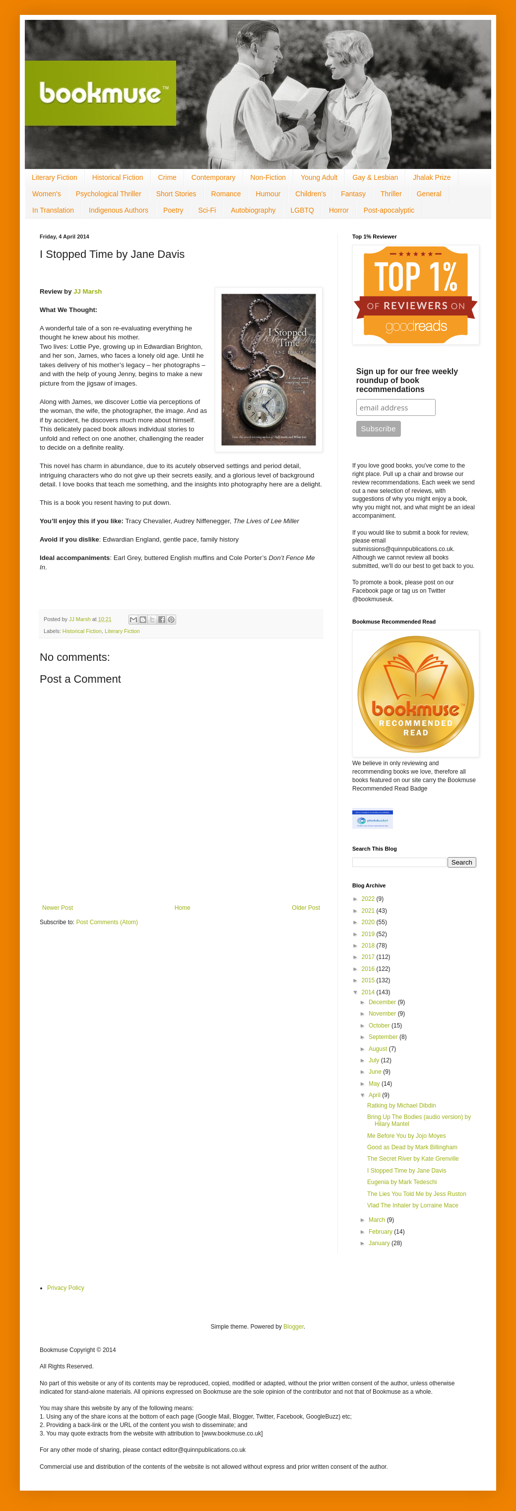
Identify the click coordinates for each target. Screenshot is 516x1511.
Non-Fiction (268, 177)
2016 (369, 968)
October (380, 1025)
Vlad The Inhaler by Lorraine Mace (412, 1205)
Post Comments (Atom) (107, 922)
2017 (369, 957)
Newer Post (57, 907)
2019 (369, 934)
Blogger (293, 1326)
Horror (339, 210)
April (375, 1095)
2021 (369, 910)
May (375, 1083)
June (376, 1071)
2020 (369, 922)
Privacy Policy (65, 1287)
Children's (310, 194)
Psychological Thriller (108, 194)
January (380, 1243)
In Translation (53, 210)
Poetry (173, 210)
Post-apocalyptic (389, 210)
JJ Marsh (87, 291)
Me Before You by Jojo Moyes (406, 1135)
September (384, 1037)
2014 (369, 992)
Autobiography (253, 210)
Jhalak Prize (432, 177)
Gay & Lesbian (375, 177)
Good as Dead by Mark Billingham (412, 1147)
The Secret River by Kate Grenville (413, 1158)
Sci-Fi (207, 210)
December (383, 1002)
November (383, 1013)
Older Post (306, 907)
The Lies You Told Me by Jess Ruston (416, 1194)
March (378, 1219)
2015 (369, 980)
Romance (226, 194)
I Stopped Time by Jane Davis (406, 1170)
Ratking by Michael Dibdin (401, 1105)
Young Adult (319, 177)
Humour (268, 194)
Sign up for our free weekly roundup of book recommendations (407, 380)
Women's (46, 194)
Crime (167, 177)
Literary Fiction (54, 177)
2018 (369, 945)
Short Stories (176, 194)
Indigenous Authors (118, 210)
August (379, 1048)
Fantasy (353, 194)
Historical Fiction (117, 177)
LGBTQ (302, 210)
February (381, 1231)
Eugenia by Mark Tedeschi (402, 1182)
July (375, 1060)
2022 (369, 898)
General (429, 194)
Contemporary (214, 177)
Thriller (391, 194)
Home (183, 907)
